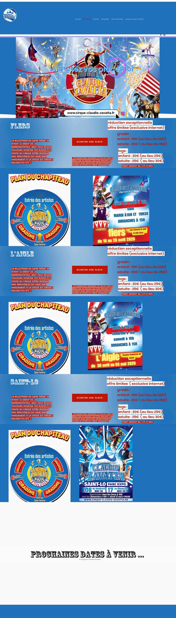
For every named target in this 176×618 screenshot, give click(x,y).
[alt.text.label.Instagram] (164, 35)
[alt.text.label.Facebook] (161, 35)
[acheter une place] (90, 142)
